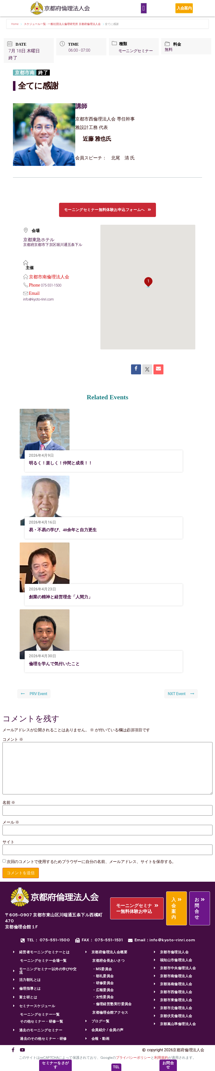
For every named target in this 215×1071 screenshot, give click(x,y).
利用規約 (161, 1058)
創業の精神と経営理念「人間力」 (62, 596)
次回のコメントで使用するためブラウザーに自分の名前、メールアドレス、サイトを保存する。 (91, 862)
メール (10, 822)
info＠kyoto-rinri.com (38, 299)
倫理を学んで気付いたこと (56, 663)
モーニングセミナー (136, 50)
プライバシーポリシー (133, 1058)
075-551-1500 (51, 285)
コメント (12, 740)
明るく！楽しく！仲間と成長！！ (62, 462)
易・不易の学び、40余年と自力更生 (65, 529)
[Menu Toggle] (144, 8)
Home (15, 24)
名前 (8, 803)
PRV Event (34, 693)
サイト (8, 842)
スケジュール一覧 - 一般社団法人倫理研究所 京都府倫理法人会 (62, 24)
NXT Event (180, 693)
